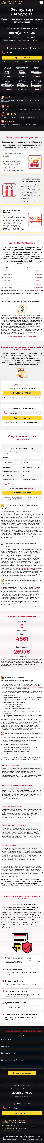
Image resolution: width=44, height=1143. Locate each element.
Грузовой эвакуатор (10, 845)
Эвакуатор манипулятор (11, 806)
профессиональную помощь (32, 687)
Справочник (38, 606)
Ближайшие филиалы (27, 606)
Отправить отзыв (22, 1073)
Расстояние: (26, 471)
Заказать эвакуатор (22, 493)
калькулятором (37, 290)
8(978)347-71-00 (22, 33)
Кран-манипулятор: (29, 479)
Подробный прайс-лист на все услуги (23, 336)
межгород (21, 317)
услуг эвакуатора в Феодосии (29, 568)
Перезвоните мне (22, 58)
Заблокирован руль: (8, 479)
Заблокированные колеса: (10, 471)
